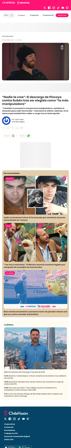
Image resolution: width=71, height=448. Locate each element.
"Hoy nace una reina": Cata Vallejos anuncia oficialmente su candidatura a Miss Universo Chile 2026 (30, 389)
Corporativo (9, 424)
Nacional (9, 179)
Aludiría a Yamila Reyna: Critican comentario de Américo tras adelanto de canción (35, 377)
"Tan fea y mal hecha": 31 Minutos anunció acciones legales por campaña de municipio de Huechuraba (34, 265)
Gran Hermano (7, 36)
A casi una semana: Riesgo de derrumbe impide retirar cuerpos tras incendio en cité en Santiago (33, 395)
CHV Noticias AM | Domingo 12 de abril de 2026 (24, 372)
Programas (34, 15)
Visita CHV (8, 439)
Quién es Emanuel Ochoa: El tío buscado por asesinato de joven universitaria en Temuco (34, 218)
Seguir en (9, 135)
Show (8, 226)
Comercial (8, 427)
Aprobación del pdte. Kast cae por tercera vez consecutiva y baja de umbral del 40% (33, 383)
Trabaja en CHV (11, 433)
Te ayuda (9, 273)
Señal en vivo (62, 15)
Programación (48, 15)
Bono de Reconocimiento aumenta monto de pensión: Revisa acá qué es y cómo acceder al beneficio (35, 312)
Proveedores (9, 430)
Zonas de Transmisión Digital (17, 436)
